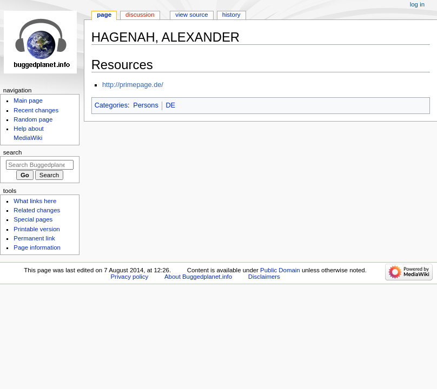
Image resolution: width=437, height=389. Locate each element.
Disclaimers (264, 276)
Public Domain (280, 270)
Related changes (37, 210)
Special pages (33, 219)
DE (170, 105)
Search (12, 152)
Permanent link (34, 238)
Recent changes (36, 110)
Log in (417, 4)
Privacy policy (129, 276)
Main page (28, 100)
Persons (145, 105)
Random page (33, 119)
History (231, 14)
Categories (111, 105)
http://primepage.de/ (132, 85)
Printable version (36, 229)
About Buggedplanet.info (198, 276)
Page (104, 14)
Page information (37, 247)
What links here (35, 201)
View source (191, 14)
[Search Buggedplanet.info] (40, 165)
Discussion (139, 14)
